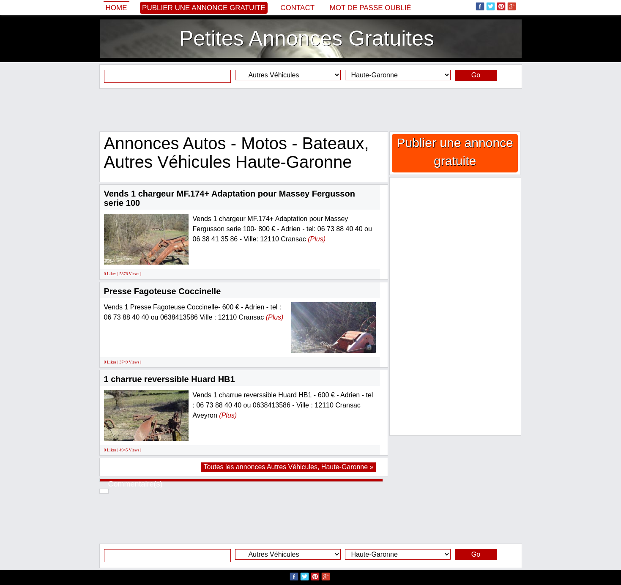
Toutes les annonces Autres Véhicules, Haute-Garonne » (288, 466)
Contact (297, 8)
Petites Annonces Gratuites (306, 38)
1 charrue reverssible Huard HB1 (169, 379)
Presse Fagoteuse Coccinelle (162, 291)
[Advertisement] (311, 110)
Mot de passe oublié (370, 8)
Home (116, 8)
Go (475, 75)
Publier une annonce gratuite (203, 8)
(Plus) (317, 239)
